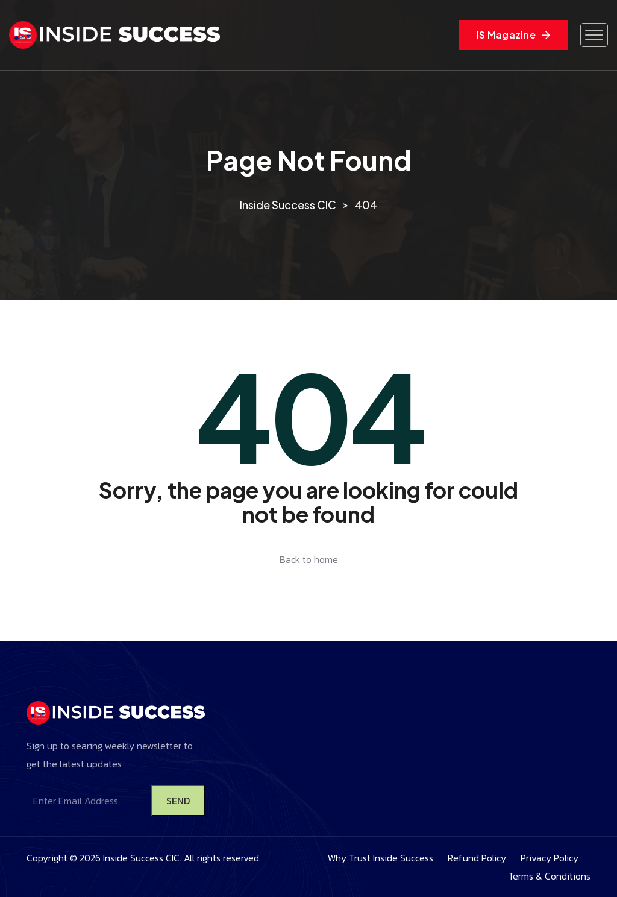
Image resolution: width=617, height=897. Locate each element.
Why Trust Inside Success (380, 858)
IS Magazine (513, 34)
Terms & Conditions (549, 876)
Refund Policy (477, 858)
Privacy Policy (549, 858)
